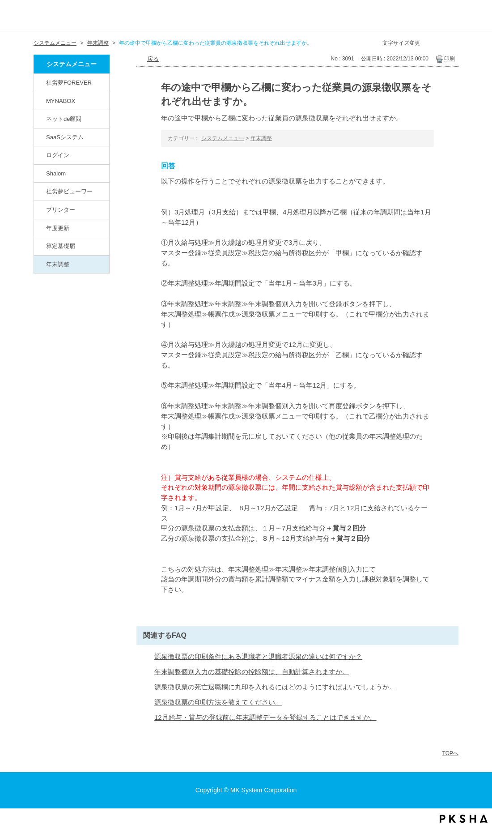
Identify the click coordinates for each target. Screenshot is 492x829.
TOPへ (450, 753)
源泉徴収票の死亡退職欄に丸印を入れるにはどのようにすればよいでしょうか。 (275, 687)
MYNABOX (60, 101)
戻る (153, 59)
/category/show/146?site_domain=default (40, 82)
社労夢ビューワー (69, 191)
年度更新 (57, 228)
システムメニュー (55, 43)
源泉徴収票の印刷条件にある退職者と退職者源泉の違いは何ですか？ (258, 656)
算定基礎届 (60, 246)
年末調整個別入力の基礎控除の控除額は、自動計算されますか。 (251, 671)
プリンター (60, 209)
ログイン (57, 155)
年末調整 (98, 43)
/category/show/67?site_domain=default (40, 173)
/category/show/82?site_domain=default (40, 118)
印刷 (449, 59)
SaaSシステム (65, 137)
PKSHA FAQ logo (464, 819)
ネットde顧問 (64, 118)
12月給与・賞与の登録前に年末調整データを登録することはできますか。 (265, 717)
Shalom (56, 173)
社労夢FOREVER (69, 82)
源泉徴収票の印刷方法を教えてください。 (218, 702)
